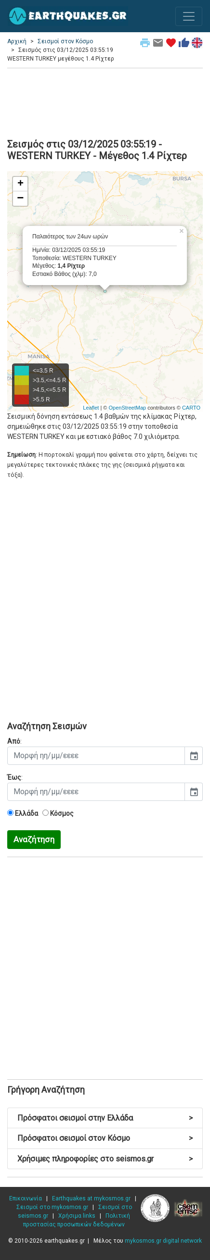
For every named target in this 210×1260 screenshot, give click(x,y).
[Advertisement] (105, 102)
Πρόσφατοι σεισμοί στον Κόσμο (105, 1138)
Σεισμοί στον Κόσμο (65, 41)
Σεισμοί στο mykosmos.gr (52, 1207)
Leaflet (91, 408)
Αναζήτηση (33, 839)
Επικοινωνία (25, 1198)
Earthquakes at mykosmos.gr (91, 1198)
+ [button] (20, 184)
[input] (96, 756)
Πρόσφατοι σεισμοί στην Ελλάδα (105, 1118)
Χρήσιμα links (76, 1215)
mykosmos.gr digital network (163, 1240)
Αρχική (16, 41)
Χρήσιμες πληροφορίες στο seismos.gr (105, 1158)
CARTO (191, 408)
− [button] (20, 198)
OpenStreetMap (127, 408)
